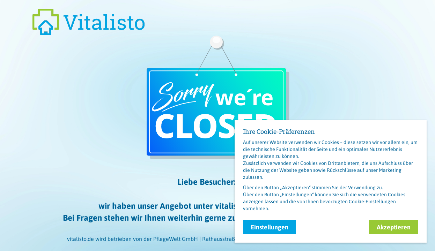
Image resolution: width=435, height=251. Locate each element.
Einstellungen (269, 227)
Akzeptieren (394, 227)
